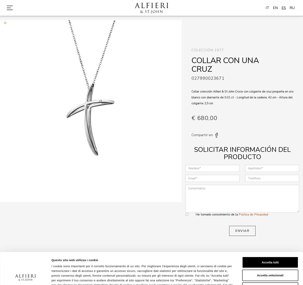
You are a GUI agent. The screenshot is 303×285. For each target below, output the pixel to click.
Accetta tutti (270, 232)
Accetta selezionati (270, 245)
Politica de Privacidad (253, 214)
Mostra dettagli (206, 277)
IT (267, 7)
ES (284, 7)
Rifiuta (270, 258)
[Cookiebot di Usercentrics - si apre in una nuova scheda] (25, 277)
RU (292, 7)
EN (275, 7)
